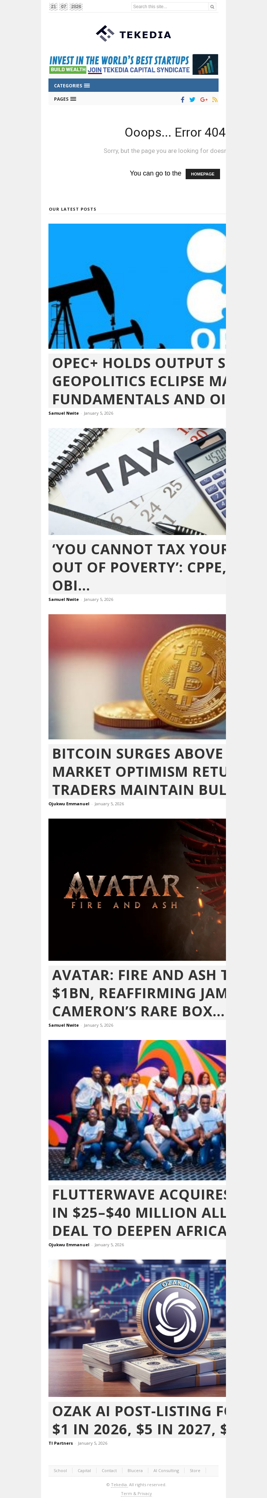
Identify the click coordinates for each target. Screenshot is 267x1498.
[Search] (212, 6)
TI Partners (60, 1443)
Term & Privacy (136, 1493)
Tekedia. (119, 1484)
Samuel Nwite (63, 413)
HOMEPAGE (202, 174)
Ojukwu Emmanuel (68, 803)
